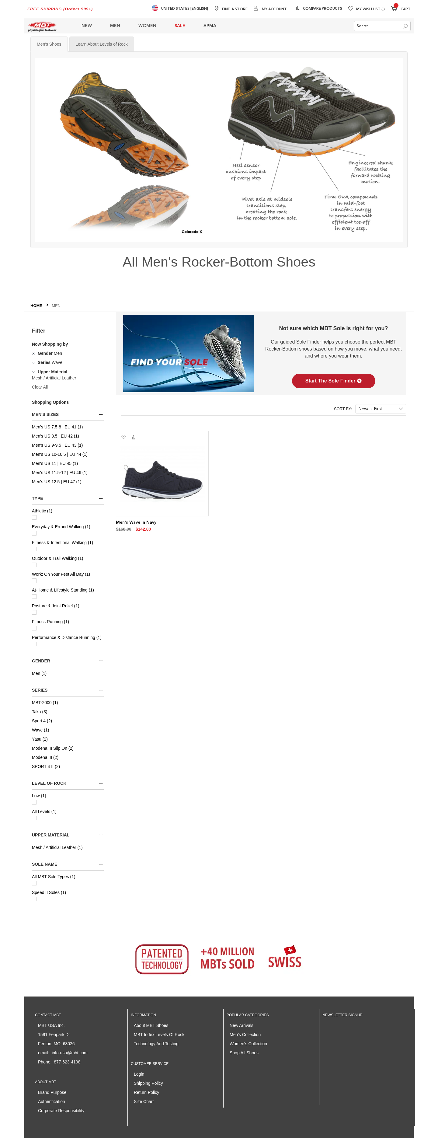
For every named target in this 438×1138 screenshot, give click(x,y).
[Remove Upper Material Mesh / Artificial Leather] (34, 372)
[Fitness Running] (34, 628)
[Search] (405, 26)
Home (36, 305)
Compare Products (322, 9)
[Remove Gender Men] (34, 353)
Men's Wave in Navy (136, 522)
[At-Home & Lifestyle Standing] (34, 596)
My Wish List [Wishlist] (370, 9)
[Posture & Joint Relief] (34, 612)
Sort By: (343, 409)
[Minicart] (401, 9)
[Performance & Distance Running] (34, 644)
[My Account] (270, 9)
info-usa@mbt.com (70, 1052)
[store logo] (42, 26)
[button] (123, 437)
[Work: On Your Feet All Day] (34, 580)
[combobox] (382, 26)
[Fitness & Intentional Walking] (34, 549)
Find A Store (235, 9)
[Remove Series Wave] (34, 362)
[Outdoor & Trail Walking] (34, 565)
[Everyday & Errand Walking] (34, 533)
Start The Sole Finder (333, 380)
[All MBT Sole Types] (34, 883)
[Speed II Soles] (34, 899)
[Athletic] (34, 517)
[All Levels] (34, 818)
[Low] (34, 802)
